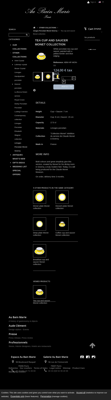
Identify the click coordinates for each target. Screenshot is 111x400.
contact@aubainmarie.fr (88, 363)
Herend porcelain (18, 89)
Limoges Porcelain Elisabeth (18, 130)
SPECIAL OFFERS (17, 175)
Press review (27, 338)
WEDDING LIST (20, 169)
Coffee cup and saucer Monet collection (65, 234)
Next (34, 90)
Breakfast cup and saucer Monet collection (41, 261)
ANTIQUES (18, 158)
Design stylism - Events (19, 329)
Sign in (91, 2)
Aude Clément (17, 325)
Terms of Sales (41, 380)
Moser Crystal (20, 71)
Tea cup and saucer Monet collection (41, 301)
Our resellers (26, 380)
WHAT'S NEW (19, 162)
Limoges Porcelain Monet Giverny (21, 150)
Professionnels (18, 342)
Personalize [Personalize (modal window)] (45, 396)
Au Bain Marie (17, 317)
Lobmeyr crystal (21, 68)
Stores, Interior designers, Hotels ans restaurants (30, 346)
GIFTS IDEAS (19, 165)
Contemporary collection (20, 120)
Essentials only (17, 396)
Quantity (56, 78)
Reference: (58, 62)
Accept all (80, 393)
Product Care (78, 380)
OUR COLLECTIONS (20, 50)
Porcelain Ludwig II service (21, 113)
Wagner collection (18, 140)
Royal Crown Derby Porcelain (21, 105)
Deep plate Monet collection (40, 234)
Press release (15, 338)
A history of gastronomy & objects (23, 321)
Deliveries (13, 380)
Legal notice (55, 380)
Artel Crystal (19, 64)
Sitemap (66, 380)
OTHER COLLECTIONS (20, 58)
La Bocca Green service (21, 97)
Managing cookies (17, 384)
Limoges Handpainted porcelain (20, 79)
